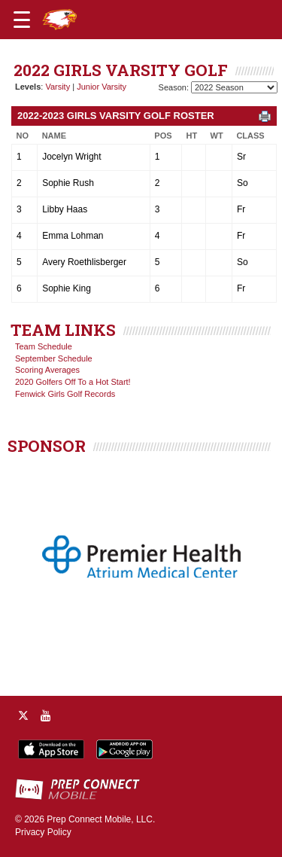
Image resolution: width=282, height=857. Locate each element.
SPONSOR (47, 445)
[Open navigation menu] (22, 19)
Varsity (57, 86)
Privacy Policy (43, 832)
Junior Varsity (101, 86)
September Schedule (53, 358)
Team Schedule (43, 346)
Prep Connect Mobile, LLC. (101, 819)
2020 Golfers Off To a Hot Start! (73, 381)
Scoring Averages (47, 369)
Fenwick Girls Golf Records (65, 393)
